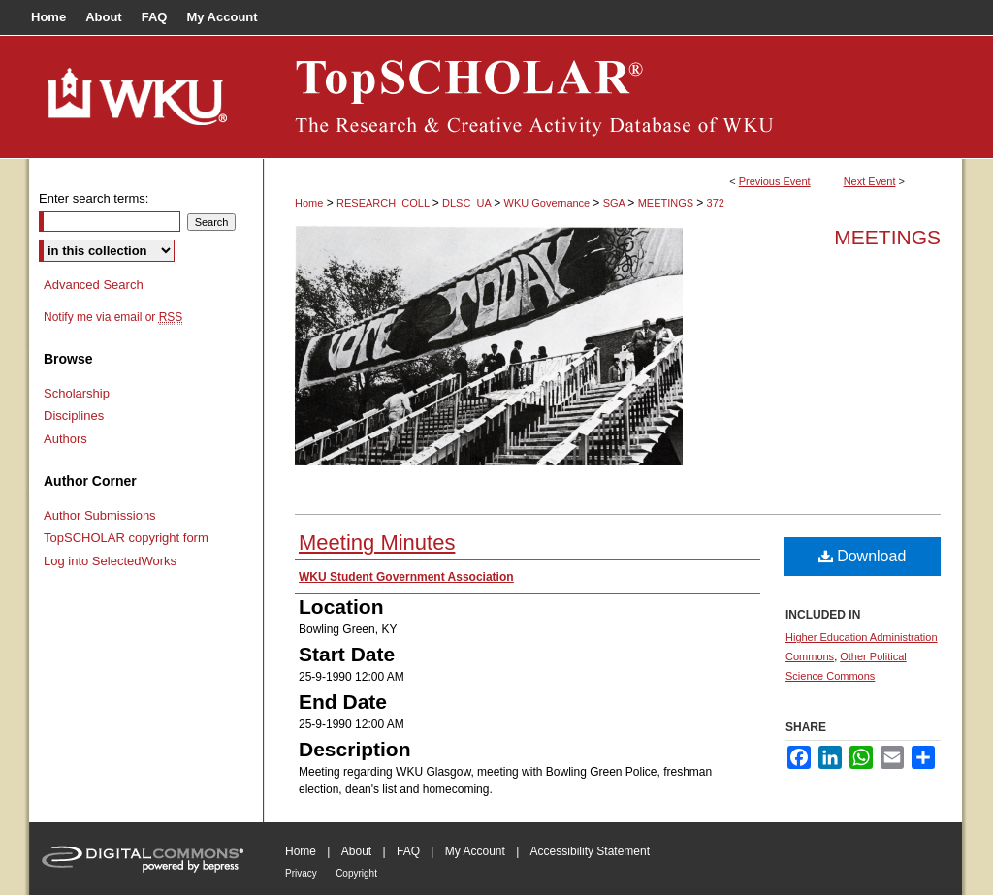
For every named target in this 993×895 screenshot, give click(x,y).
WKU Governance (548, 202)
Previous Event (775, 181)
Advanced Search (94, 284)
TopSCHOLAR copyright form (126, 537)
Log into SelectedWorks (110, 561)
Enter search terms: (93, 198)
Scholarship (77, 393)
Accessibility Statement (590, 851)
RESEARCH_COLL (384, 202)
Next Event (870, 181)
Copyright (356, 873)
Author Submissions (100, 515)
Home (309, 202)
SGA (615, 202)
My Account (475, 851)
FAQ (408, 851)
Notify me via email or (113, 317)
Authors (65, 439)
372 (715, 202)
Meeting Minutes (377, 542)
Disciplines (74, 415)
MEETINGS (667, 202)
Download (862, 556)
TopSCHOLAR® (613, 97)
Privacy (301, 873)
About (356, 851)
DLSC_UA (468, 202)
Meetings (887, 237)
